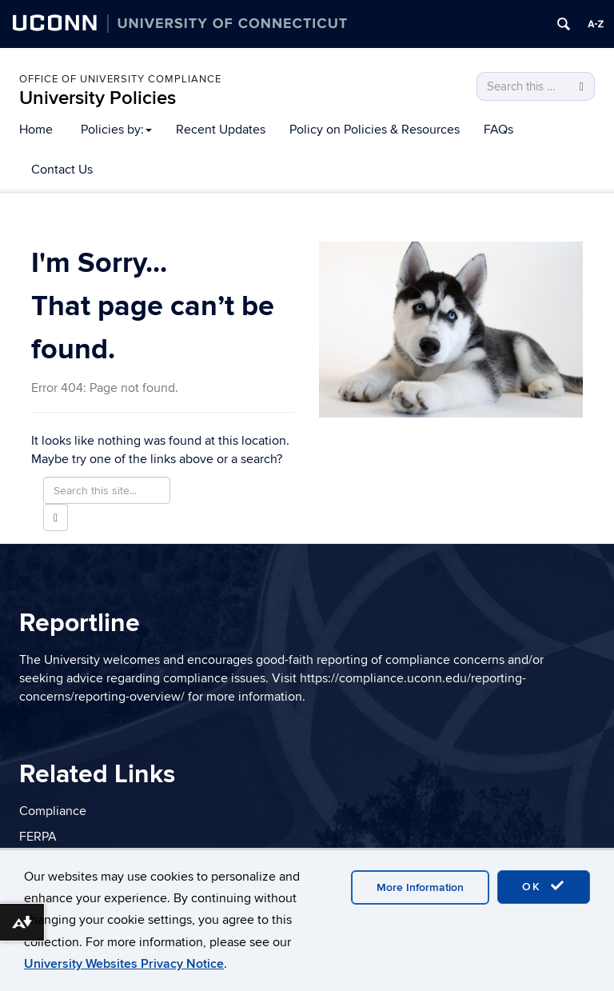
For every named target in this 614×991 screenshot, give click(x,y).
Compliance (52, 811)
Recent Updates (220, 130)
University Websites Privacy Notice (124, 964)
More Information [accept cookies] (420, 887)
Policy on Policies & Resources (374, 130)
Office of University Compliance (120, 79)
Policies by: (116, 130)
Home (36, 130)
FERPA (38, 837)
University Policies (97, 98)
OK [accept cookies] (543, 886)
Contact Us (62, 170)
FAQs (498, 130)
